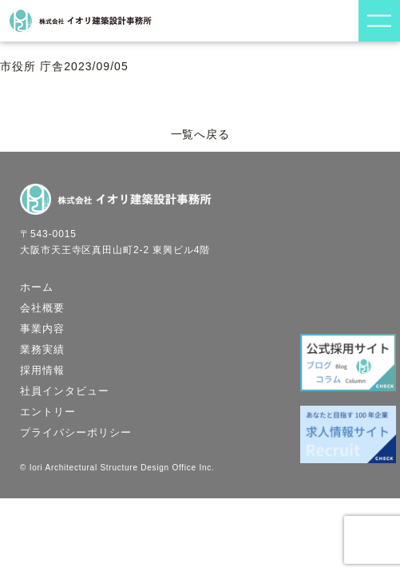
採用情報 (42, 370)
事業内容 (42, 328)
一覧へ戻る (200, 134)
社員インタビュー (64, 391)
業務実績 (42, 349)
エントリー (48, 411)
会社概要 (42, 308)
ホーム (36, 287)
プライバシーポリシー (76, 432)
